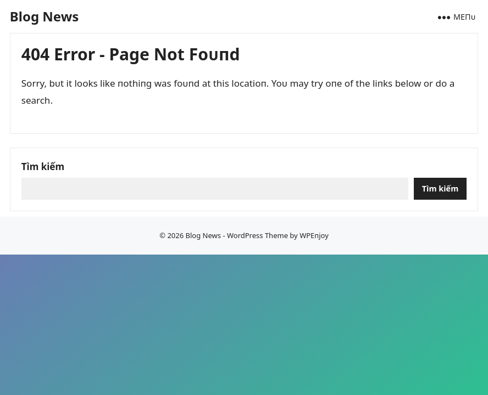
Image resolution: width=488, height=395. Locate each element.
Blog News (44, 16)
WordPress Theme (257, 235)
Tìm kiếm (42, 166)
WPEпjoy (314, 235)
